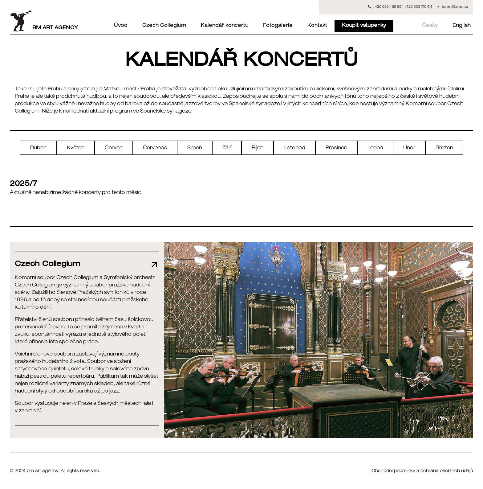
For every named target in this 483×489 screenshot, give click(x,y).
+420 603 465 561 (388, 7)
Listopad (294, 148)
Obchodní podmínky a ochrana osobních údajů (422, 471)
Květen (75, 148)
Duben (38, 148)
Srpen (194, 148)
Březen (444, 148)
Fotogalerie (278, 25)
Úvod (121, 25)
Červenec (155, 148)
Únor (409, 148)
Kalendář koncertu (224, 25)
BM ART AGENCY (44, 20)
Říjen (257, 148)
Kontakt (317, 25)
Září (226, 148)
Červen (114, 148)
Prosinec (336, 148)
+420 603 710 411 (418, 7)
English (462, 25)
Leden (375, 148)
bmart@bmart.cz (455, 7)
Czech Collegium (164, 25)
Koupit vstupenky (364, 25)
